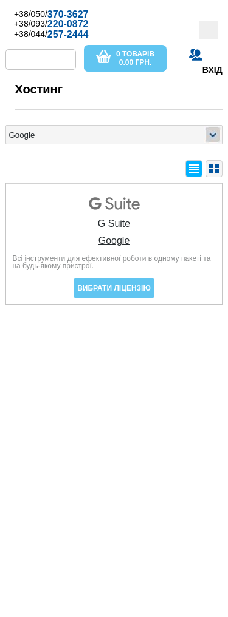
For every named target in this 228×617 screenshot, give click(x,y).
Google (114, 241)
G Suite (114, 224)
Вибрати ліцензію (114, 288)
